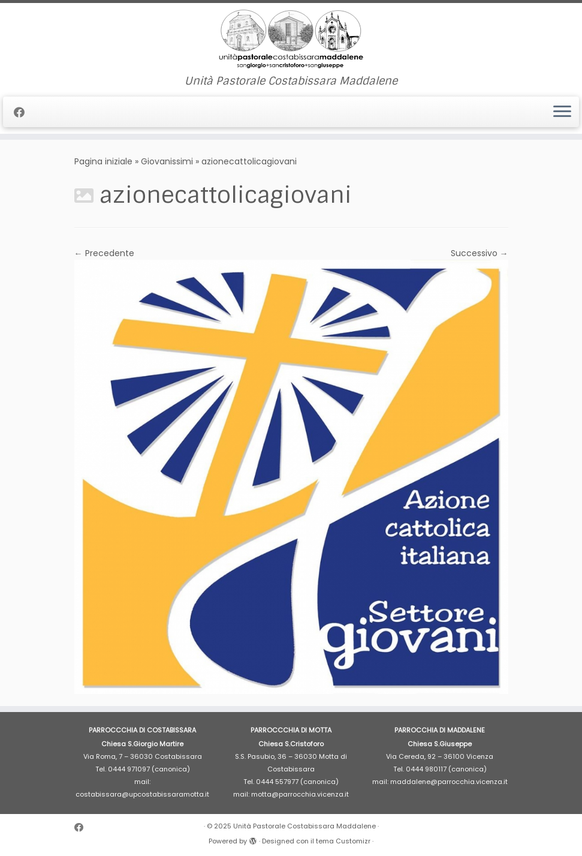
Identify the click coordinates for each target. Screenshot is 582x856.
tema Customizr (343, 841)
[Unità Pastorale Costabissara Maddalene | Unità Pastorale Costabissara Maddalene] (291, 39)
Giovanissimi (167, 161)
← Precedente (104, 253)
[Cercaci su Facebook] (23, 112)
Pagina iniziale (103, 161)
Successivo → (479, 253)
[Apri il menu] (562, 112)
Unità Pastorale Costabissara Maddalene (304, 826)
